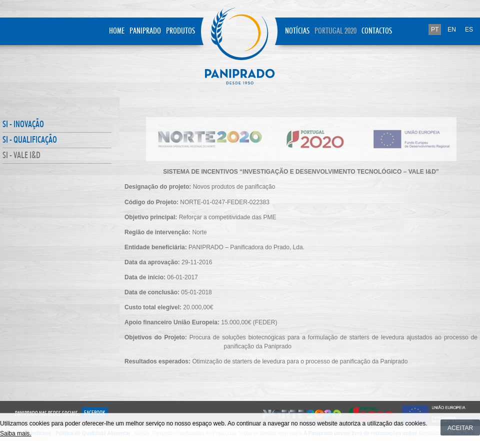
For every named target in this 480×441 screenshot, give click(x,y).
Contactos (377, 31)
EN (452, 29)
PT (434, 29)
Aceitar (460, 427)
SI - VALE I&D (21, 155)
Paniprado (145, 31)
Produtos (180, 31)
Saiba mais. (16, 433)
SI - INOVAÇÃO (23, 124)
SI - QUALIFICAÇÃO (29, 140)
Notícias (297, 31)
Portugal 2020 (335, 31)
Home (116, 31)
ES (469, 29)
